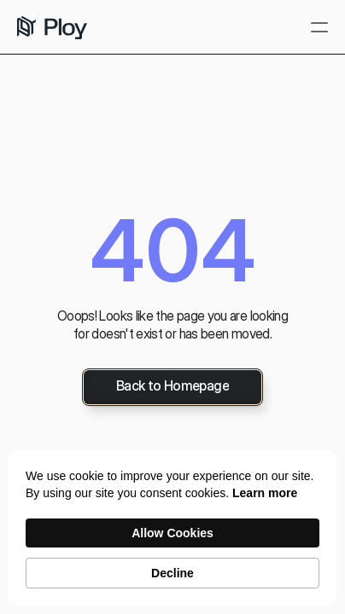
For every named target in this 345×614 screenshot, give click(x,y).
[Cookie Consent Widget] (172, 527)
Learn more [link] (264, 493)
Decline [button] (172, 573)
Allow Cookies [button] (172, 533)
